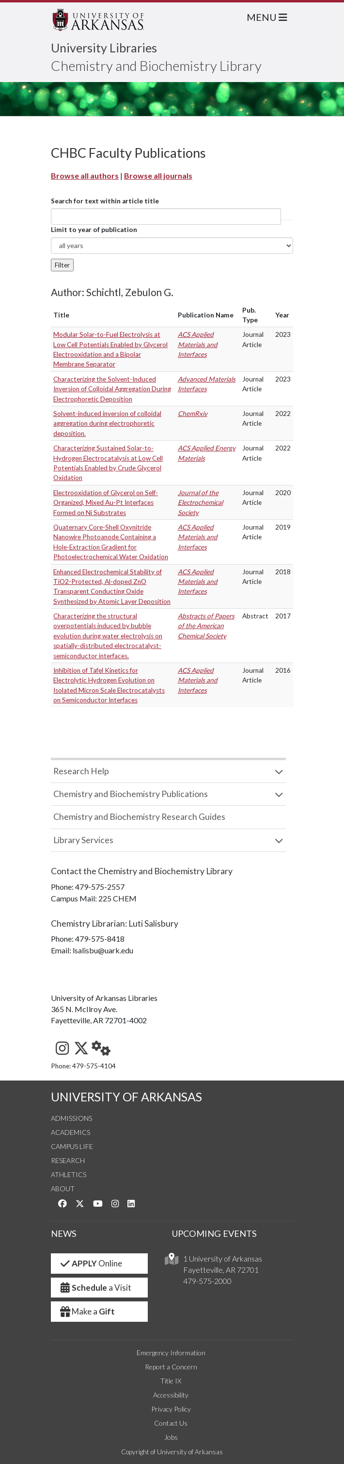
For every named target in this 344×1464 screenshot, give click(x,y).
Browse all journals (158, 175)
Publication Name (206, 315)
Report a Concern (171, 1367)
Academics (70, 1132)
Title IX (170, 1381)
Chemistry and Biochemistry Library (156, 65)
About (63, 1188)
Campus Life (72, 1146)
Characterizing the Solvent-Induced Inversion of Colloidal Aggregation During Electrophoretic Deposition (112, 389)
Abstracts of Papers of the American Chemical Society (206, 626)
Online (90, 1263)
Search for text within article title (105, 201)
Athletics (68, 1174)
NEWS (64, 1233)
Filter (62, 265)
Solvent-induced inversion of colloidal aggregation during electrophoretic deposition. (107, 423)
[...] (166, 216)
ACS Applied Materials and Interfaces (198, 344)
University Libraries (104, 47)
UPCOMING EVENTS (214, 1233)
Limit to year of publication (94, 229)
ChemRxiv (192, 413)
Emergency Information (171, 1352)
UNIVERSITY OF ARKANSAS (126, 1097)
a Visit (95, 1287)
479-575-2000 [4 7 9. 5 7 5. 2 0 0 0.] (207, 1280)
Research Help (81, 771)
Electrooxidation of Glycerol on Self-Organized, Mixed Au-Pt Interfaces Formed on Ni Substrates (105, 502)
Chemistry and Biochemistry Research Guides (139, 817)
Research (68, 1160)
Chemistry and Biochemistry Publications (130, 794)
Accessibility (170, 1395)
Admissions (71, 1118)
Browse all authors (85, 175)
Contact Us (171, 1423)
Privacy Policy (171, 1409)
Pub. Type (250, 315)
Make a (87, 1311)
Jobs (171, 1437)
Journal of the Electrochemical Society (200, 502)
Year (282, 315)
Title (61, 315)
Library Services (83, 840)
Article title (287, 216)
